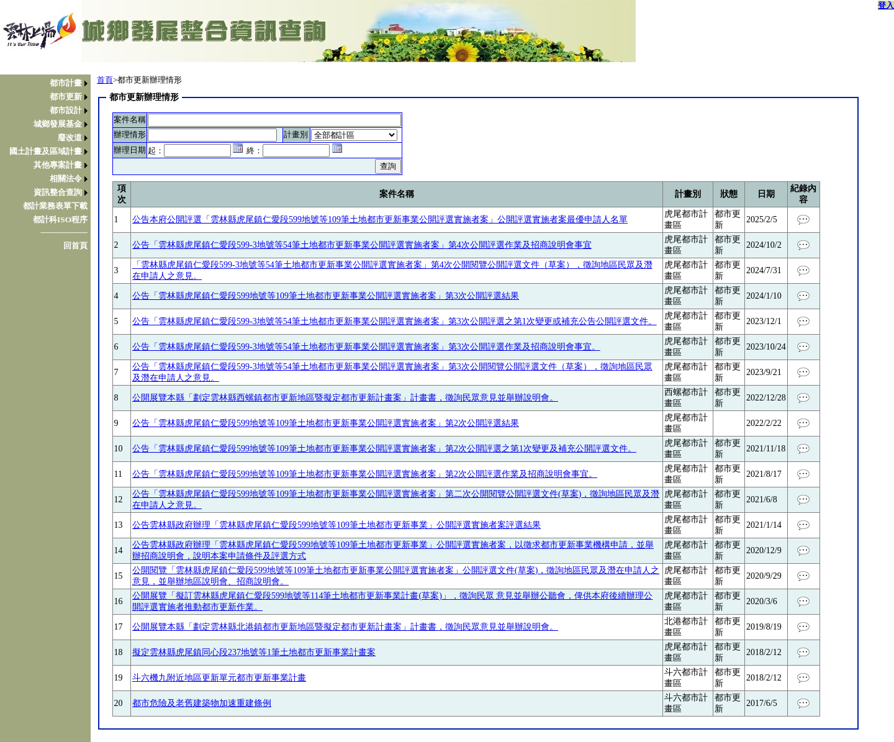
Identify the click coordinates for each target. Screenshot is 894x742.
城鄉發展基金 (58, 124)
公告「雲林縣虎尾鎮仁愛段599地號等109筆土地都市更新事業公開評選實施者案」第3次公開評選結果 (325, 296)
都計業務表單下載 (55, 205)
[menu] (48, 165)
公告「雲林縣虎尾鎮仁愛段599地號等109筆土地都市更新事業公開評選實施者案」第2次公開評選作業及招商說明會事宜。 (364, 474)
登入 (886, 5)
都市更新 (66, 96)
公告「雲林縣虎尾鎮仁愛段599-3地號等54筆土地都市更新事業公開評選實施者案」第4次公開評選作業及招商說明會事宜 (362, 245)
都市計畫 (66, 83)
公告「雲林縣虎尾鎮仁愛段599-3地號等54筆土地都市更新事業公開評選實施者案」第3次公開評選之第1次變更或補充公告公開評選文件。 (394, 321)
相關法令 (66, 178)
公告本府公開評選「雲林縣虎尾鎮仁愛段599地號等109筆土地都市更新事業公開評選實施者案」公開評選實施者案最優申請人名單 (380, 219)
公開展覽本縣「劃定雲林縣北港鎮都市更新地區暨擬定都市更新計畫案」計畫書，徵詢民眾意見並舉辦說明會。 (345, 626)
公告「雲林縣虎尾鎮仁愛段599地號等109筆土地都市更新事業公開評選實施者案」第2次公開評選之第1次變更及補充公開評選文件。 (384, 448)
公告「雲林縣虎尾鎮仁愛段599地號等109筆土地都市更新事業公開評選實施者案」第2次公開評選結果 (325, 423)
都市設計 (66, 110)
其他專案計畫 (58, 165)
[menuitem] (48, 83)
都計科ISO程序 (60, 219)
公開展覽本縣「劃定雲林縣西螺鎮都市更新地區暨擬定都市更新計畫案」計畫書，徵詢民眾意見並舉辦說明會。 (345, 397)
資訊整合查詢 (58, 192)
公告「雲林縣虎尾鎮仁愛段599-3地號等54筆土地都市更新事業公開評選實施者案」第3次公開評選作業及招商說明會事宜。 (366, 346)
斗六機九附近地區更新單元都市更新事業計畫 (219, 677)
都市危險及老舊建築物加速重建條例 (201, 703)
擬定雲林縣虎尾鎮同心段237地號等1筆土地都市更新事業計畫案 (254, 652)
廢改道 (70, 137)
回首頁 (75, 245)
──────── (64, 232)
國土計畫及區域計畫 (45, 151)
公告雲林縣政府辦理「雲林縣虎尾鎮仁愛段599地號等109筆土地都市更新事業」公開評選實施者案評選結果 (336, 525)
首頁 (105, 79)
